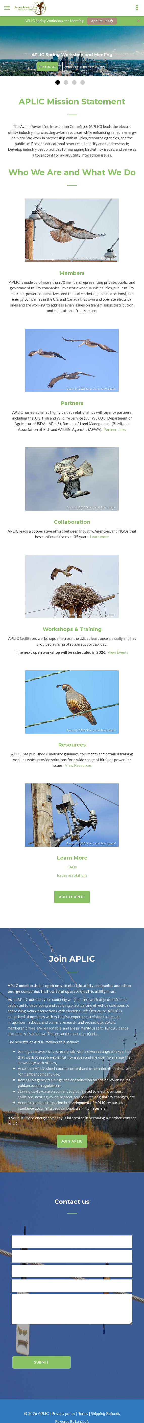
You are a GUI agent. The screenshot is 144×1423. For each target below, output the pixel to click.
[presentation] (41, 1335)
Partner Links (115, 428)
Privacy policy (63, 1412)
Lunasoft (82, 1420)
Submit (41, 1361)
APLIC (43, 1412)
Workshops (58, 628)
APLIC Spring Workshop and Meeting (72, 53)
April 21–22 (47, 65)
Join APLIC (72, 1140)
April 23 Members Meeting (84, 65)
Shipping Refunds (105, 1412)
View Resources (78, 764)
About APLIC (72, 896)
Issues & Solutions (72, 874)
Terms (83, 1412)
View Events (118, 651)
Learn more (99, 535)
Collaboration (72, 521)
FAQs (72, 866)
